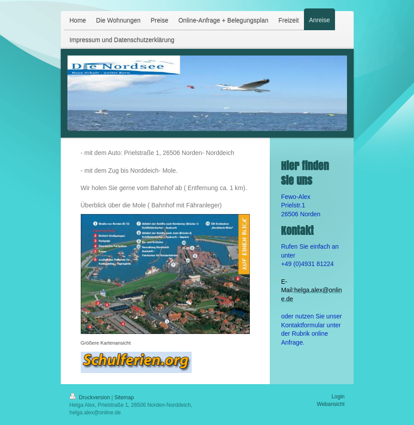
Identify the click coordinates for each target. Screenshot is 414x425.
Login (337, 396)
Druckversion (91, 397)
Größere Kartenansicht (106, 343)
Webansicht (330, 404)
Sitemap (124, 397)
